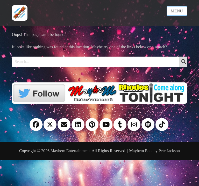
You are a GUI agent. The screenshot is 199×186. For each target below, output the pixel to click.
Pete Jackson (169, 151)
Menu (177, 11)
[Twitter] (99, 92)
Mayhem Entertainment (70, 151)
